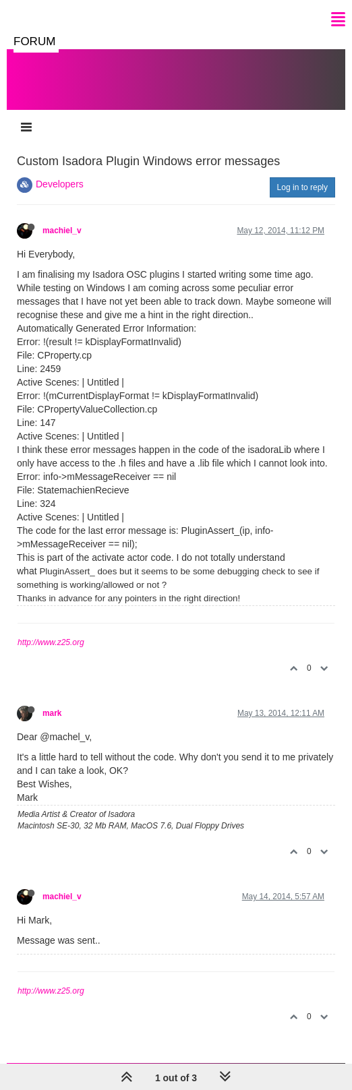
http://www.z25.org (51, 642)
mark (51, 713)
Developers (60, 184)
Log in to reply (302, 187)
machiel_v (62, 230)
